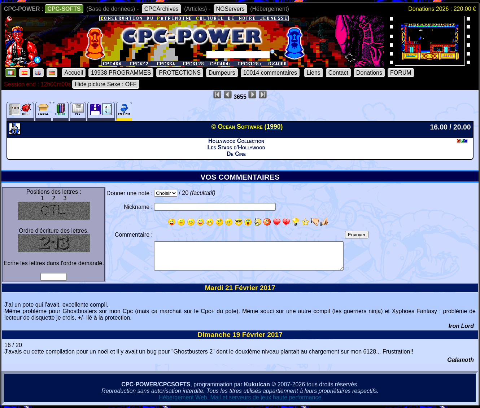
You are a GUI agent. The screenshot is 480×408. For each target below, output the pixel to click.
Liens (313, 73)
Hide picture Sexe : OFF (106, 84)
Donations (369, 73)
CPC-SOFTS (63, 9)
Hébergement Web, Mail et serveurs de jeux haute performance (240, 397)
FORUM (400, 73)
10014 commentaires (270, 73)
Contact (338, 73)
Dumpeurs (222, 73)
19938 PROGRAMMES (121, 73)
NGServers (230, 9)
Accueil (73, 73)
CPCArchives (161, 9)
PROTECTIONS (180, 73)
